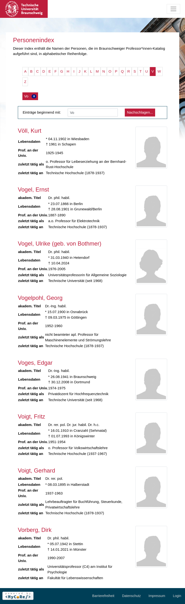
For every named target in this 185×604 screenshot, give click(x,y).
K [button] (85, 71)
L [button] (91, 71)
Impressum (157, 596)
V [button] (153, 71)
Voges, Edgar (35, 362)
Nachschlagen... (140, 112)
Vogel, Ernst (33, 189)
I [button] (73, 71)
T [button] (140, 71)
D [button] (43, 71)
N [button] (103, 71)
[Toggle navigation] (173, 9)
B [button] (31, 71)
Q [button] (122, 71)
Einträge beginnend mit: (42, 112)
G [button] (61, 71)
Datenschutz (131, 596)
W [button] (159, 71)
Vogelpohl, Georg (40, 298)
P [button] (116, 71)
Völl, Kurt (29, 130)
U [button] (146, 71)
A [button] (25, 71)
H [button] (68, 71)
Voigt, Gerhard (36, 470)
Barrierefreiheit (103, 596)
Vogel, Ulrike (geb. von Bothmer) (59, 243)
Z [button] (25, 82)
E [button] (49, 71)
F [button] (55, 71)
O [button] (110, 71)
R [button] (128, 71)
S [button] (134, 71)
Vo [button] (30, 96)
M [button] (97, 71)
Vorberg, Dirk (35, 530)
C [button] (37, 71)
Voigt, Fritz (31, 416)
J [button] (79, 71)
